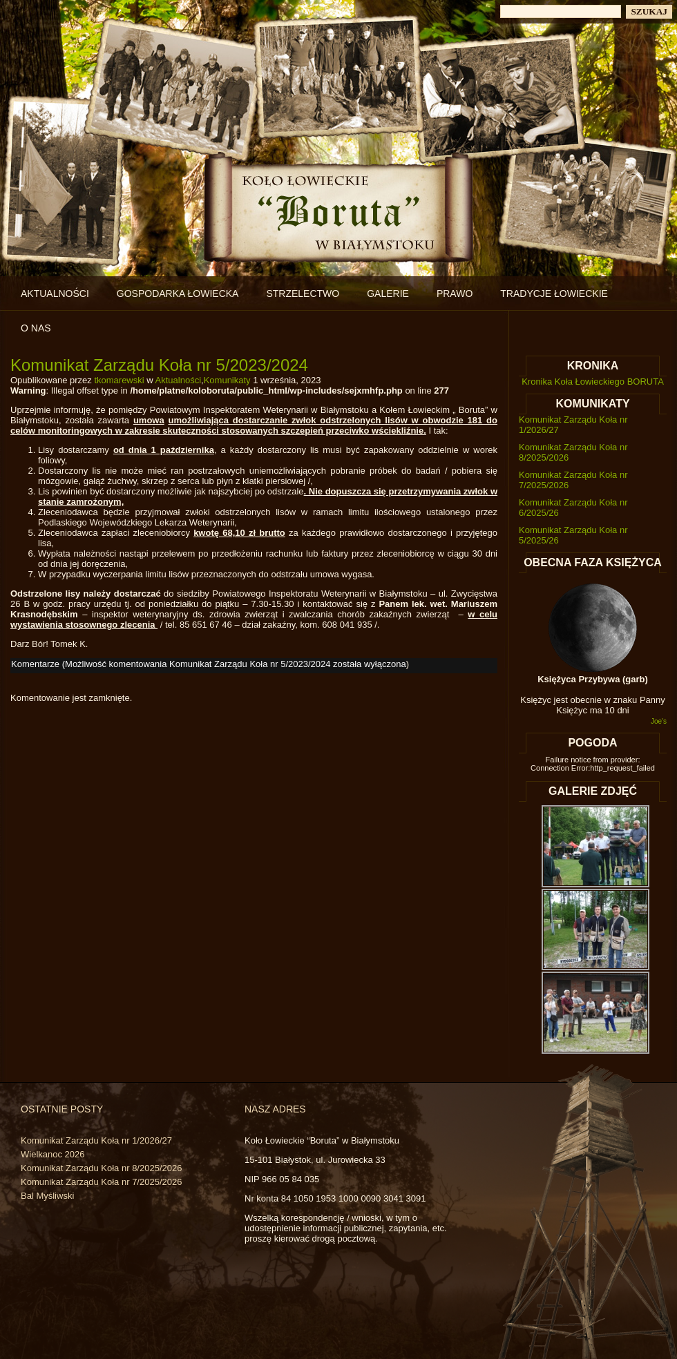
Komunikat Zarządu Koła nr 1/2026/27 (96, 1140)
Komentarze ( (208, 664)
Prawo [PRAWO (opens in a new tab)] (455, 293)
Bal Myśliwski (47, 1196)
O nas (36, 328)
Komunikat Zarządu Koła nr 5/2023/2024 (159, 365)
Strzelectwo (302, 293)
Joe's (659, 721)
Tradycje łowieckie (554, 293)
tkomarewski (119, 380)
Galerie (388, 293)
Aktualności (55, 293)
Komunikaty (227, 380)
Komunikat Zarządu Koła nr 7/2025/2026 (101, 1182)
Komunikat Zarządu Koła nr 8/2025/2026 (101, 1168)
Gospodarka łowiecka (178, 293)
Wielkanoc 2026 (53, 1154)
